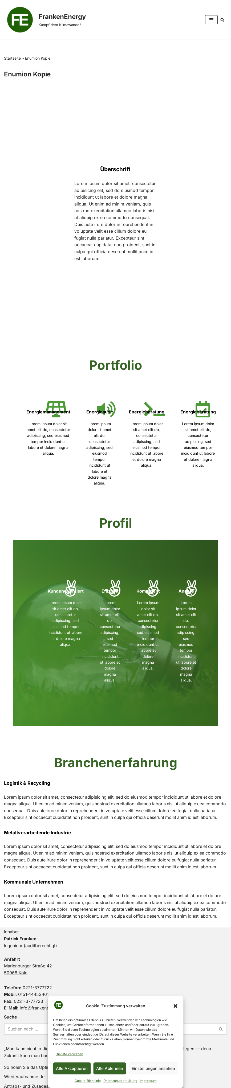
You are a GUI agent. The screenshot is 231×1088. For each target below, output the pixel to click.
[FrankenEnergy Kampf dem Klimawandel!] (45, 20)
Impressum (148, 1081)
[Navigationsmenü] (211, 19)
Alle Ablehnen (109, 1068)
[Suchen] (222, 20)
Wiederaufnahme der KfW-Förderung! (42, 1043)
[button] (175, 1006)
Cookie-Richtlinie (88, 1081)
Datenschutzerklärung (120, 1081)
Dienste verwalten (69, 1054)
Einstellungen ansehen (153, 1068)
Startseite (12, 58)
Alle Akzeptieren (72, 1068)
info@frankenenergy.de (43, 975)
